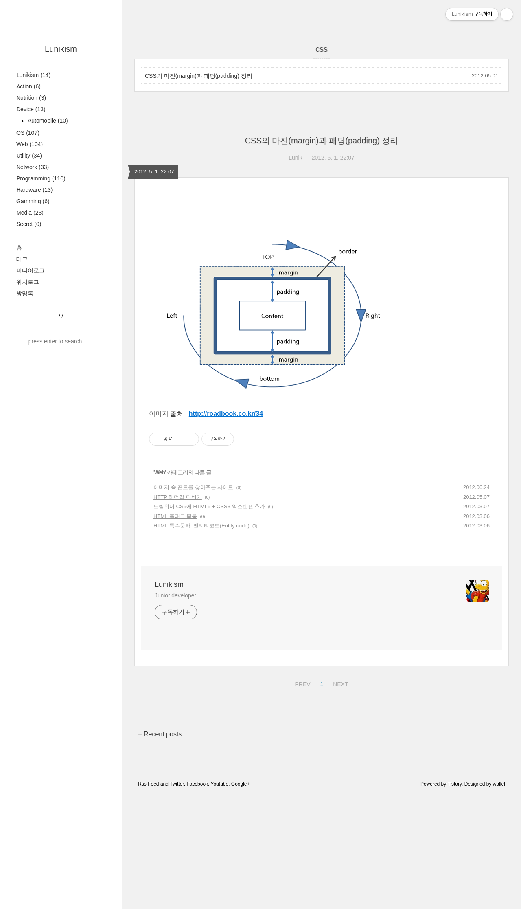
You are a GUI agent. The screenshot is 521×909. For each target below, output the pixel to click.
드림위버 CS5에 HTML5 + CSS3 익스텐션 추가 (209, 620)
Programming (41, 178)
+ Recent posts (160, 848)
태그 (22, 259)
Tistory (454, 898)
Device (31, 109)
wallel (499, 898)
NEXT (339, 797)
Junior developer (175, 709)
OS (27, 133)
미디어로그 (30, 270)
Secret (28, 224)
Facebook (197, 898)
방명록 (24, 293)
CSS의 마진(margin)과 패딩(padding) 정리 (198, 75)
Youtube (220, 898)
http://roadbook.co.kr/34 (226, 527)
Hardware (34, 190)
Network (32, 167)
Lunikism (61, 48)
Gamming (33, 201)
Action (28, 86)
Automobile (47, 120)
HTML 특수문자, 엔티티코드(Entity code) (201, 640)
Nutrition (31, 97)
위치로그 (27, 282)
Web (29, 144)
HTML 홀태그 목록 (175, 630)
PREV (301, 797)
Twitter (177, 898)
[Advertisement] (321, 272)
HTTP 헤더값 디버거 (177, 611)
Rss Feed (148, 898)
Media (30, 212)
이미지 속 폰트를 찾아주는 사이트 (193, 601)
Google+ (240, 898)
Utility (29, 155)
